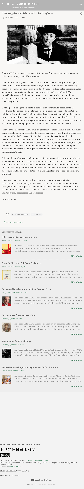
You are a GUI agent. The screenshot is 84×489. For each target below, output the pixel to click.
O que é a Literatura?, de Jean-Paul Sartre (22, 263)
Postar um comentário (13, 222)
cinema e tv (37, 214)
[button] (81, 14)
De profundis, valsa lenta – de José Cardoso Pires (26, 289)
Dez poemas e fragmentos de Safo (18, 315)
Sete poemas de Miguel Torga (16, 341)
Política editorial (16, 467)
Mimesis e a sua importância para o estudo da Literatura (30, 367)
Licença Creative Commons (37, 460)
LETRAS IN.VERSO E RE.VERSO (22, 4)
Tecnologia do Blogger (42, 480)
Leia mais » (76, 256)
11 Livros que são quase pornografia (19, 237)
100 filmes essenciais (20, 214)
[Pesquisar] (81, 4)
